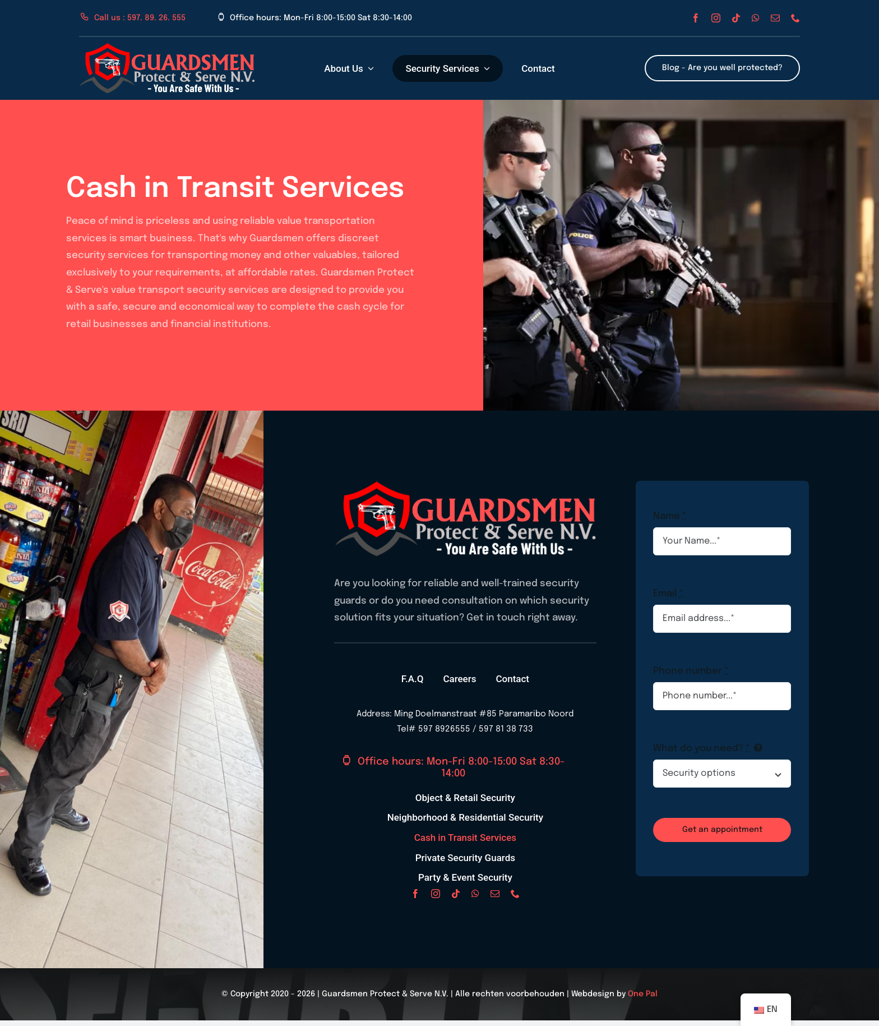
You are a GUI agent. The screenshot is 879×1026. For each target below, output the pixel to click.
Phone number (691, 671)
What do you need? (701, 748)
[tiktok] (736, 17)
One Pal (643, 994)
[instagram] (715, 17)
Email (668, 594)
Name (670, 516)
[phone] (795, 17)
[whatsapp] (756, 17)
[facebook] (695, 17)
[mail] (775, 17)
